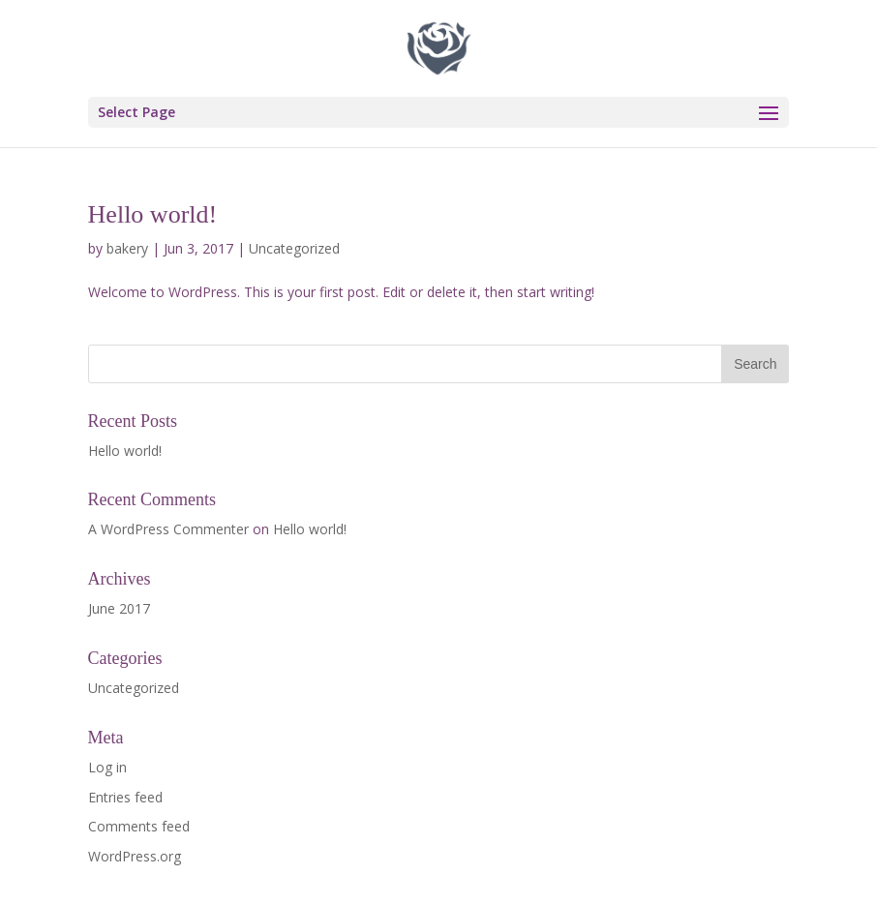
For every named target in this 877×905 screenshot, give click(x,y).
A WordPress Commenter (168, 529)
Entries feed (125, 797)
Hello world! (153, 214)
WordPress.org (134, 856)
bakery (127, 248)
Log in (107, 767)
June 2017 (119, 608)
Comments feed (139, 826)
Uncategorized (294, 248)
